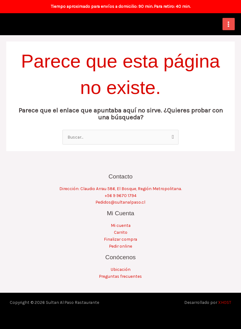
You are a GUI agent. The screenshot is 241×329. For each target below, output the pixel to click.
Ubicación (121, 269)
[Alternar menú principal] (228, 24)
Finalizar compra (120, 239)
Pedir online (120, 246)
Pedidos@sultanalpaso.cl (120, 202)
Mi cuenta (121, 225)
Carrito (120, 232)
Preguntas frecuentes (120, 276)
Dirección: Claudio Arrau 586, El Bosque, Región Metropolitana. (120, 188)
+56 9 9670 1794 (121, 195)
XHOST (224, 302)
